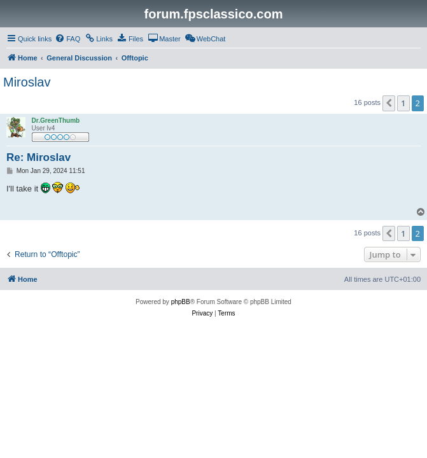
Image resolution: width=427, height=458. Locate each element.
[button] (388, 103)
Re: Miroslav (38, 157)
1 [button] (403, 103)
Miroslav (26, 82)
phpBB (180, 301)
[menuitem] (67, 38)
